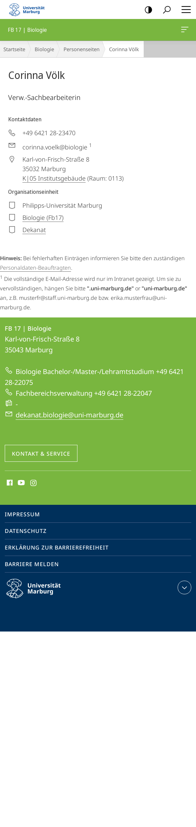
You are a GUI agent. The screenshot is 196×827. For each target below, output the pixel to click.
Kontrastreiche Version (146, 10)
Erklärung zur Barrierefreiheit (57, 547)
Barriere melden (32, 564)
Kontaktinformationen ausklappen (184, 587)
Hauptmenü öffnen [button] (184, 9)
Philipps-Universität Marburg (39, 594)
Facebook (9, 483)
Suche (165, 10)
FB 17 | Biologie (184, 31)
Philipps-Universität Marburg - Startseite (29, 9)
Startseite (14, 49)
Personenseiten (82, 49)
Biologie (44, 49)
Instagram (34, 483)
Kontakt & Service (41, 453)
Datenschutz (26, 531)
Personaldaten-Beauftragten (35, 267)
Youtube (20, 483)
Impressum (22, 514)
